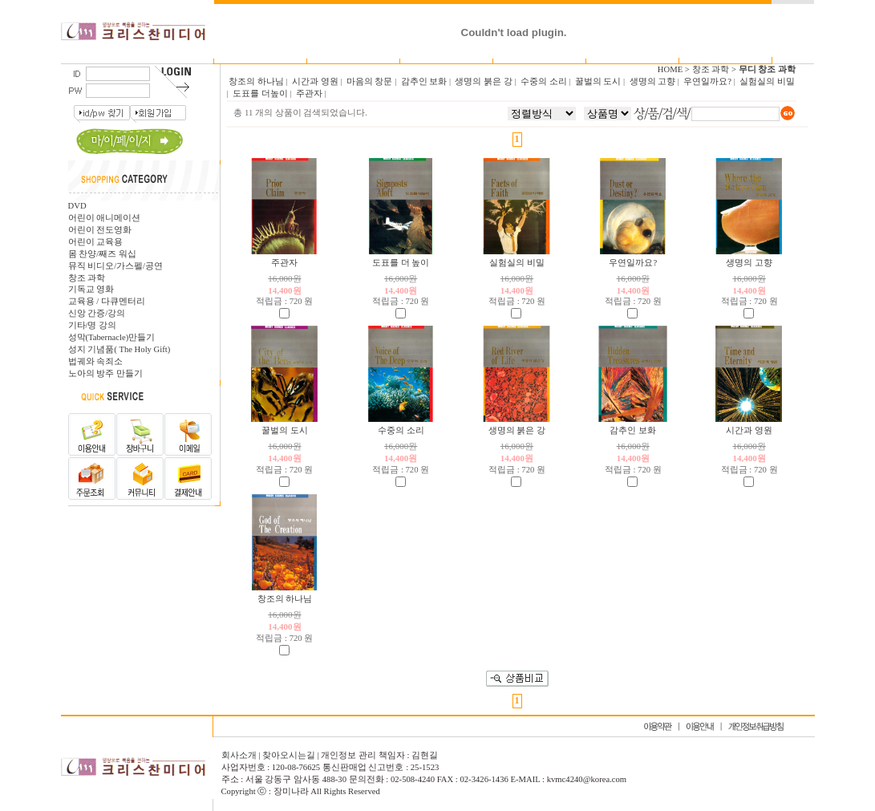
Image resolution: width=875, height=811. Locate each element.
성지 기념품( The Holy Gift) (119, 349)
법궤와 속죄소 (96, 361)
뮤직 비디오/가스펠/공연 (116, 266)
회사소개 (240, 755)
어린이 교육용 (96, 241)
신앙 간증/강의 (97, 313)
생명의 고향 (749, 262)
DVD (77, 205)
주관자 (284, 262)
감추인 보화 (633, 430)
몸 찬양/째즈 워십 (102, 253)
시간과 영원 (749, 430)
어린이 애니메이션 (104, 217)
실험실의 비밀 (517, 262)
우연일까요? (633, 262)
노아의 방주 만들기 (105, 373)
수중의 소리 (401, 430)
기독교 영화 (91, 289)
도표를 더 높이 (400, 262)
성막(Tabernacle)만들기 (112, 337)
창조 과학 (87, 278)
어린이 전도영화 (100, 229)
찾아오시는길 (288, 755)
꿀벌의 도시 (284, 430)
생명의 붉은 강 (516, 430)
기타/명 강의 (92, 325)
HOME (670, 69)
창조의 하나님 (285, 598)
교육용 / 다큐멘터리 (106, 301)
